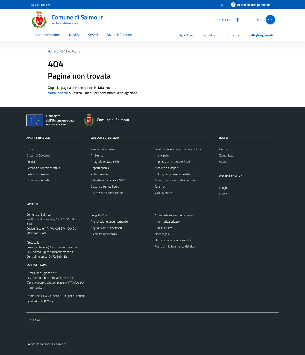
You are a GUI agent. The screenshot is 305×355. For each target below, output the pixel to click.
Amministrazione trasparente (174, 215)
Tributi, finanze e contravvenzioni (176, 180)
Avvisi (223, 161)
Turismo (160, 186)
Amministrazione (47, 34)
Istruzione (233, 35)
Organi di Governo (38, 155)
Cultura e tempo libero (105, 186)
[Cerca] (270, 19)
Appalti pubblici (100, 167)
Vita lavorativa (164, 192)
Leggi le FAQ (99, 215)
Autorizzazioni (100, 174)
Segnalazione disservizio (106, 227)
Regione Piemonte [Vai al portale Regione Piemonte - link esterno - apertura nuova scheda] (40, 5)
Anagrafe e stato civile (105, 161)
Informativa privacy (167, 221)
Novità (74, 34)
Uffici (29, 149)
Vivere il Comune (119, 34)
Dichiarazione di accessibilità (173, 240)
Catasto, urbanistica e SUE (108, 180)
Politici (30, 161)
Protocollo (32, 242)
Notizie (223, 149)
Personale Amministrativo (43, 167)
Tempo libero (210, 35)
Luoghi (223, 187)
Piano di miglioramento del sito (175, 246)
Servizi (93, 34)
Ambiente (97, 155)
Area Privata (34, 319)
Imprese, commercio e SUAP (173, 161)
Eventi (223, 193)
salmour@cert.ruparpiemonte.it (53, 251)
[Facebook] (236, 19)
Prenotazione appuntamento (109, 221)
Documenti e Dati (37, 180)
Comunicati (226, 155)
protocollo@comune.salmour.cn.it (56, 247)
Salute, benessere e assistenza (175, 174)
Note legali (162, 234)
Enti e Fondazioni (37, 174)
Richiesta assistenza (104, 234)
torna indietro (58, 92)
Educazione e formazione (107, 192)
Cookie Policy (163, 227)
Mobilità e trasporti (167, 167)
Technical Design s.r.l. (52, 344)
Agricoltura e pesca (103, 149)
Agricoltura (186, 35)
